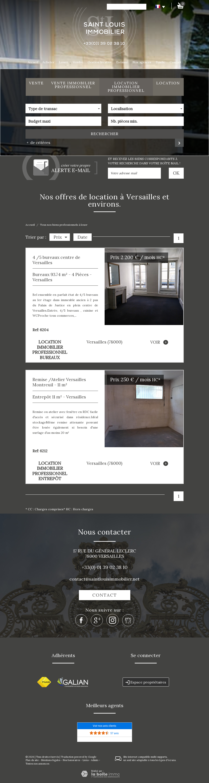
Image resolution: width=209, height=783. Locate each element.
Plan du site (32, 760)
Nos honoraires (71, 760)
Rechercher (104, 133)
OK (176, 173)
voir (159, 342)
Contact (175, 62)
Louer (63, 62)
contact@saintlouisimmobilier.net (104, 579)
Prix (60, 237)
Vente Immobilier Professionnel (73, 85)
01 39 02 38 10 (112, 567)
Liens (85, 760)
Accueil (33, 62)
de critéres (39, 143)
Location (168, 83)
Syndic (160, 62)
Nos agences (142, 62)
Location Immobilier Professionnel (126, 87)
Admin (94, 760)
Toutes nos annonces (37, 763)
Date (82, 237)
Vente (36, 83)
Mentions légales (50, 760)
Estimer (122, 62)
